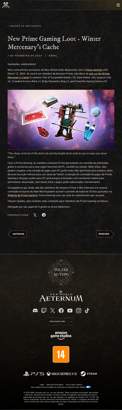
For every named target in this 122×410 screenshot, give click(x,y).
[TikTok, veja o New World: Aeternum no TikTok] (87, 310)
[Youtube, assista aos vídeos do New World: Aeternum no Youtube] (69, 310)
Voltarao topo (61, 272)
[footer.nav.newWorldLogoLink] (61, 300)
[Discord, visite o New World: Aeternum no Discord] (35, 310)
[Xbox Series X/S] (61, 374)
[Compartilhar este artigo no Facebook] (44, 215)
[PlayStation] (33, 374)
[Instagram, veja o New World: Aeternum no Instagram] (78, 310)
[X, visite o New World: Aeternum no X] (52, 310)
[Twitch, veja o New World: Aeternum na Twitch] (44, 310)
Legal (42, 384)
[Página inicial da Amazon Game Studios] (61, 336)
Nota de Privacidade (55, 384)
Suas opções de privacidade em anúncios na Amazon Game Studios (61, 387)
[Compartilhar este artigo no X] (35, 215)
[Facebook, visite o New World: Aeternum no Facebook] (61, 310)
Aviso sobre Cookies (74, 384)
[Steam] (89, 374)
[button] (61, 120)
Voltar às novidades (25, 26)
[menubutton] (118, 5)
